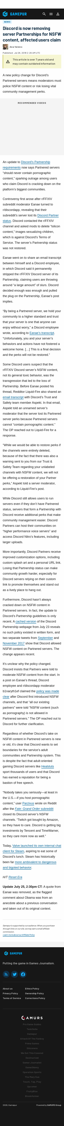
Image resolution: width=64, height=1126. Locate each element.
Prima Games (32, 1043)
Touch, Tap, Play (32, 1081)
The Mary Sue (32, 1076)
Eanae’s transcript (42, 333)
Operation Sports (32, 1072)
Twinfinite (32, 1029)
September (45, 638)
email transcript (13, 397)
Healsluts (47, 766)
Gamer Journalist (32, 1062)
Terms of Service (12, 998)
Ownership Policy (34, 993)
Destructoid (32, 1057)
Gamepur (32, 1033)
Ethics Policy (32, 988)
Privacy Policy (10, 993)
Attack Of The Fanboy (32, 1038)
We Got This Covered (32, 1052)
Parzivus (28, 803)
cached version (26, 621)
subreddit (34, 808)
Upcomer (32, 1086)
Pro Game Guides (32, 1024)
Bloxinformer (32, 1096)
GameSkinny (32, 1067)
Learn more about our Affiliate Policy (19, 935)
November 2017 (14, 643)
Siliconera (32, 1048)
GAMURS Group (54, 1105)
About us (7, 988)
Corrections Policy (35, 998)
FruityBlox (32, 1091)
